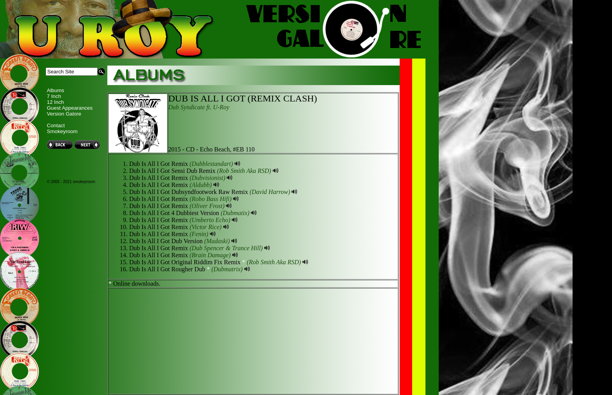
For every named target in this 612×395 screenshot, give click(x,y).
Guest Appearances (70, 108)
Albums (55, 90)
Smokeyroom (62, 131)
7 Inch (54, 96)
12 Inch (55, 102)
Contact (56, 125)
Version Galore (64, 114)
